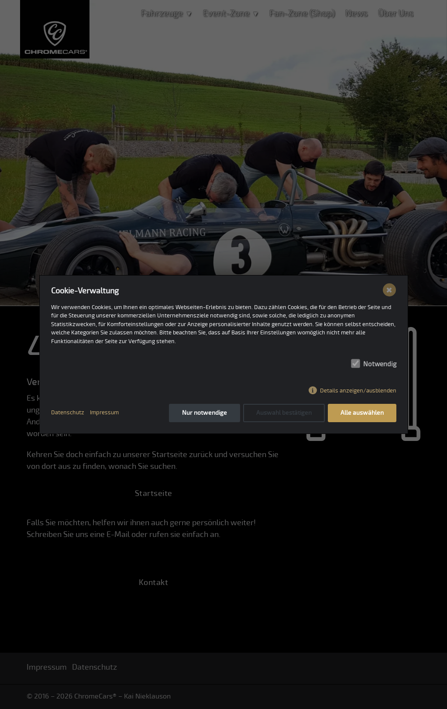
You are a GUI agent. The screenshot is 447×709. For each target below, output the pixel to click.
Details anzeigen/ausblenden (358, 390)
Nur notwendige (204, 412)
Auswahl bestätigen (284, 412)
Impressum (104, 412)
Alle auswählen (362, 412)
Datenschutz (67, 412)
